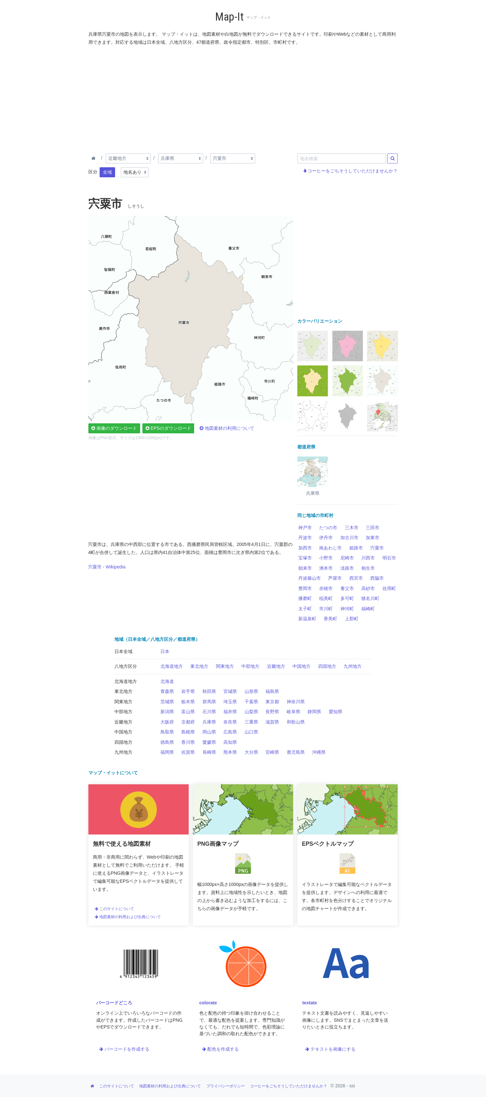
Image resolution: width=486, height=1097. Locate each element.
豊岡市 (305, 588)
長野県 (272, 711)
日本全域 (123, 651)
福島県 (272, 691)
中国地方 (301, 666)
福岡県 (167, 752)
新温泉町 (307, 618)
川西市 (368, 557)
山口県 (251, 731)
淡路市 (347, 568)
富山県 (188, 711)
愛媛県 (209, 742)
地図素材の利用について (227, 428)
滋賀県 (272, 721)
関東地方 (225, 666)
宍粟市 (377, 547)
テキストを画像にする (330, 1049)
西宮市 (356, 578)
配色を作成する (220, 1049)
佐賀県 (188, 752)
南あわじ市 (330, 547)
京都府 (188, 721)
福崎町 (368, 608)
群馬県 (209, 701)
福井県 (230, 711)
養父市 (347, 588)
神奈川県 (296, 701)
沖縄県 (319, 752)
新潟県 (167, 711)
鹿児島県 (296, 752)
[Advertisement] (243, 98)
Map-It (229, 16)
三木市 (351, 527)
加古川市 (349, 537)
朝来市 (305, 568)
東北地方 (199, 666)
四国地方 (327, 666)
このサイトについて (114, 909)
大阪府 (167, 721)
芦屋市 (335, 578)
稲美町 (326, 598)
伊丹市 (326, 537)
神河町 (347, 608)
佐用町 (389, 588)
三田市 (372, 527)
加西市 (305, 547)
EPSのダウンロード (168, 428)
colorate (208, 1002)
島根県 (188, 731)
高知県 (230, 742)
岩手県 (188, 691)
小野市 (326, 557)
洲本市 (326, 568)
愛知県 (335, 711)
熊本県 (230, 752)
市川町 (326, 608)
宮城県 (230, 691)
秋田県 (209, 691)
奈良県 (230, 721)
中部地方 (250, 666)
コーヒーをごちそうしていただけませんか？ (351, 170)
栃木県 (188, 701)
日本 (164, 651)
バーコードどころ (114, 1002)
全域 (107, 172)
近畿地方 (276, 666)
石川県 (209, 711)
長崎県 (209, 752)
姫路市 (356, 547)
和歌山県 (296, 721)
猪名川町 (370, 598)
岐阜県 (293, 711)
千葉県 (251, 701)
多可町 (347, 598)
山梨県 (251, 711)
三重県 (251, 721)
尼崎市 (347, 557)
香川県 (188, 742)
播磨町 (305, 598)
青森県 (167, 691)
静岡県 (314, 711)
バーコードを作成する (124, 1049)
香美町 (330, 618)
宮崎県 (272, 752)
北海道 (167, 681)
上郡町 (351, 618)
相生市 (368, 568)
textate (309, 1002)
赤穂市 (326, 588)
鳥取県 (167, 731)
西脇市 (377, 578)
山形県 (251, 691)
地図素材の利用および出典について (128, 917)
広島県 (230, 731)
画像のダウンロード (114, 428)
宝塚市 (305, 557)
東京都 (272, 701)
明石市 (389, 557)
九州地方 (353, 666)
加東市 (372, 537)
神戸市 (305, 527)
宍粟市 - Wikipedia (106, 566)
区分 (92, 171)
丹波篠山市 (309, 578)
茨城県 (167, 701)
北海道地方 (171, 666)
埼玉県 (230, 701)
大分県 (251, 752)
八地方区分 (125, 666)
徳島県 (167, 742)
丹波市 (305, 537)
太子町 (305, 608)
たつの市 (328, 527)
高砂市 (368, 588)
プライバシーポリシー (225, 1086)
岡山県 (209, 731)
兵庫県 (209, 721)
